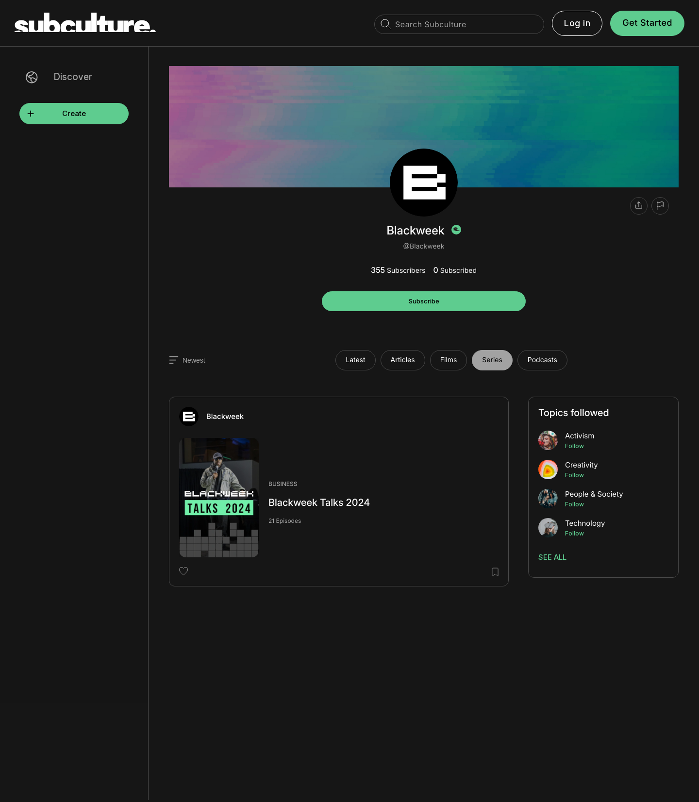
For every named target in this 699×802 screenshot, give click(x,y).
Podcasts (542, 360)
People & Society (594, 494)
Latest (355, 360)
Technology (585, 523)
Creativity (581, 464)
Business (283, 484)
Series (492, 360)
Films (448, 360)
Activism (579, 435)
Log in (577, 23)
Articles (403, 360)
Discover (73, 77)
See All (552, 557)
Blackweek (225, 416)
